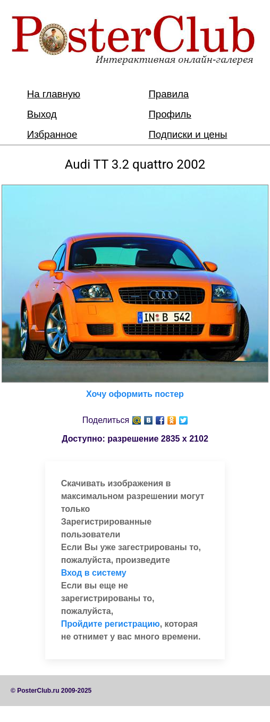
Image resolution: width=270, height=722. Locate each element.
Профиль (169, 114)
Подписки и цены (187, 134)
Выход (42, 114)
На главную (53, 93)
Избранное (52, 134)
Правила (168, 93)
